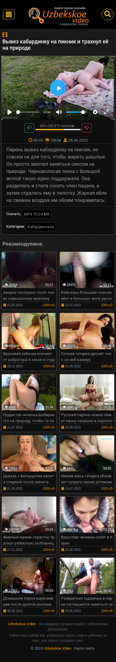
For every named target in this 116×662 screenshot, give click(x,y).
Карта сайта (84, 648)
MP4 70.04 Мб (37, 214)
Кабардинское (40, 226)
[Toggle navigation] (8, 14)
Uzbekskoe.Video (22, 624)
